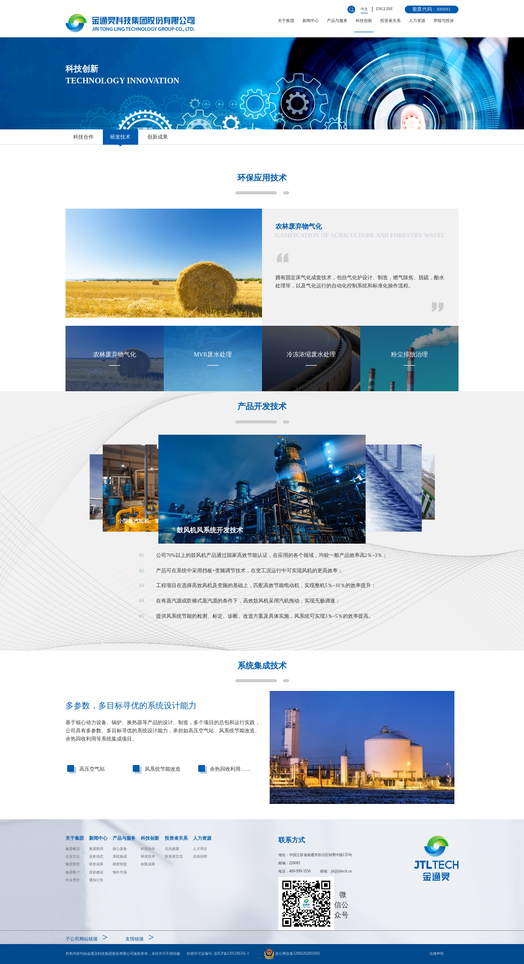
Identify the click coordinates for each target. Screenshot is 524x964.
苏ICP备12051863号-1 (231, 953)
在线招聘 (200, 856)
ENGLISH (384, 9)
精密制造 (120, 864)
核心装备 (120, 848)
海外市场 (120, 872)
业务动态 (96, 856)
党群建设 (96, 872)
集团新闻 (96, 848)
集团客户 (73, 872)
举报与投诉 (443, 20)
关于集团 (286, 20)
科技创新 (364, 20)
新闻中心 (310, 20)
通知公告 (96, 880)
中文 (364, 9)
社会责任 (73, 880)
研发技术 (120, 137)
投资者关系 (390, 20)
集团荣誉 (73, 864)
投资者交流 (174, 856)
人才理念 (200, 848)
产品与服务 (337, 20)
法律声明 (436, 953)
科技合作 (83, 137)
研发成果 (96, 864)
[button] (263, 586)
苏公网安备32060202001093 (292, 953)
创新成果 (157, 137)
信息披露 (172, 848)
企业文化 (73, 856)
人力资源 (417, 20)
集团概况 (73, 848)
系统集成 (120, 856)
